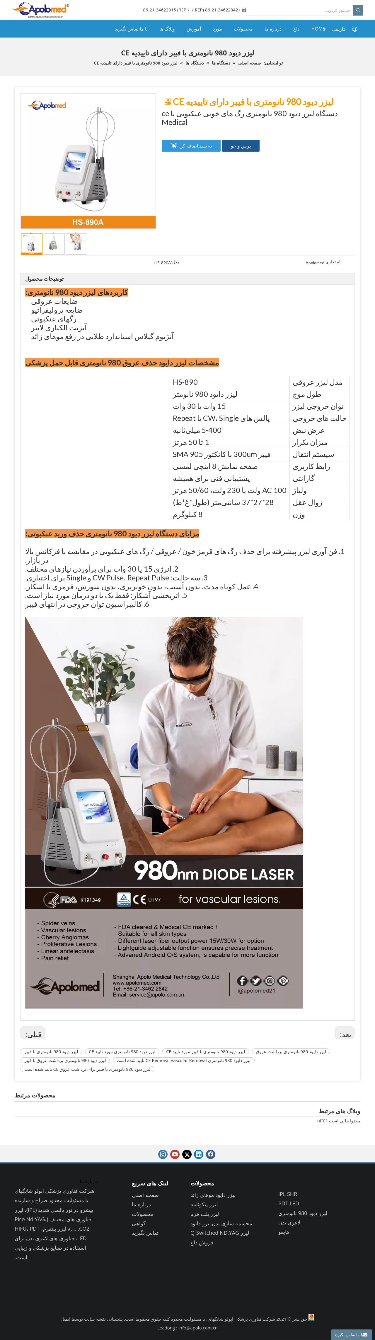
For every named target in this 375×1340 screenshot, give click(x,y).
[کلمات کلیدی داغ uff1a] (358, 10)
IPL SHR (287, 1193)
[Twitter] (187, 1154)
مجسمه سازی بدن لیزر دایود (221, 1223)
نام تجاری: (333, 262)
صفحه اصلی (145, 1194)
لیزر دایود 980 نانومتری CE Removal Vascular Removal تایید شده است (184, 1060)
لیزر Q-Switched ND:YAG (219, 1232)
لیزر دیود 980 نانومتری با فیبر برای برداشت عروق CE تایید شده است (87, 1069)
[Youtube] (175, 1154)
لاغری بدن (289, 1222)
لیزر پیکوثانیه (204, 1204)
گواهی (139, 1223)
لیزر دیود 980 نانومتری (302, 1213)
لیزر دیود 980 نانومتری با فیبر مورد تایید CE (205, 1051)
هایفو (283, 1231)
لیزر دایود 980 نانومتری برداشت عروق (291, 1051)
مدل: (175, 262)
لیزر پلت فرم (204, 1213)
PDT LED (288, 1203)
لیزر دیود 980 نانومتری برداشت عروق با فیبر (65, 1060)
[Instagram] (163, 1154)
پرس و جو (240, 146)
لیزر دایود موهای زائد (213, 1194)
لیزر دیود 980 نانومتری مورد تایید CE (122, 1051)
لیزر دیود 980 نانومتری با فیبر (51, 1051)
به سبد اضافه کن (195, 146)
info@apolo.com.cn (198, 1328)
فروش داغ (202, 1242)
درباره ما (141, 1204)
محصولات (143, 1213)
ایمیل (65, 1319)
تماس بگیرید (145, 1232)
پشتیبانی (114, 1319)
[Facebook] (210, 1154)
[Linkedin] (198, 1154)
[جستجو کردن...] (299, 10)
